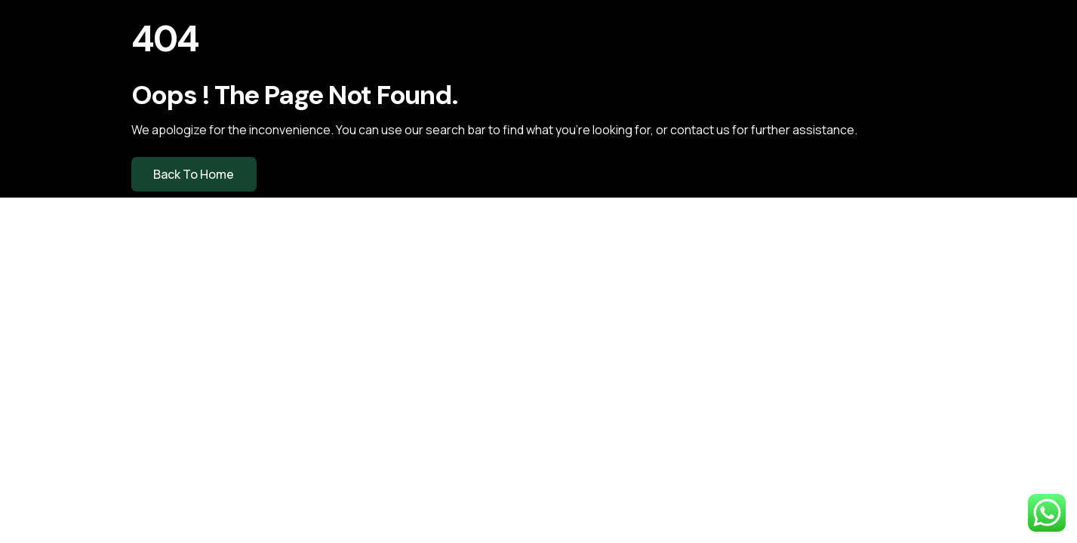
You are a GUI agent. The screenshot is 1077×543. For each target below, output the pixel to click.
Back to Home (193, 174)
